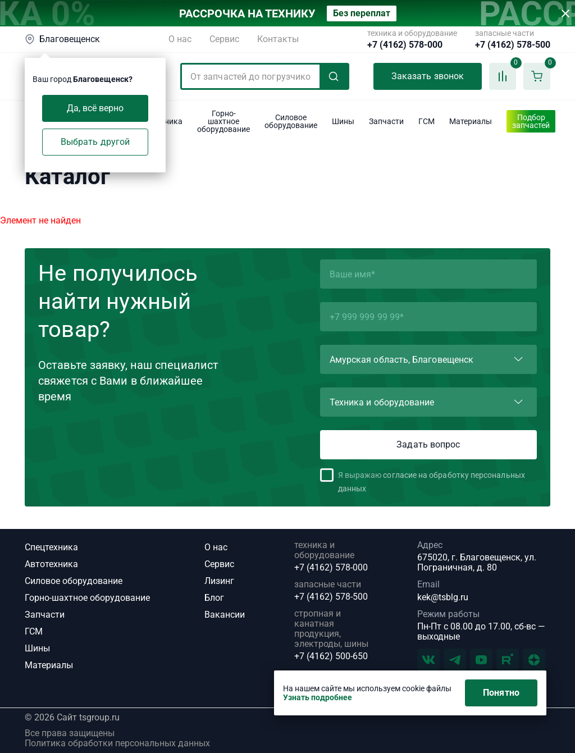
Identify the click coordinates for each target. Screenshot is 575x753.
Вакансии (224, 614)
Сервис (224, 39)
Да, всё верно (95, 108)
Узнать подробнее (317, 697)
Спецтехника (51, 547)
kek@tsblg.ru (442, 597)
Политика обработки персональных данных (117, 743)
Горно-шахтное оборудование (87, 597)
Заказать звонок (427, 76)
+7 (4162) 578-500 (512, 45)
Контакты (278, 39)
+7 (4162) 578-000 (404, 45)
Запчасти (45, 614)
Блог (214, 597)
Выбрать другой (95, 141)
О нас (179, 39)
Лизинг (219, 581)
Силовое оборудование (73, 581)
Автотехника (51, 564)
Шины (37, 648)
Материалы (49, 665)
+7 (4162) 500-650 (331, 656)
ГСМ (34, 631)
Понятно (501, 692)
